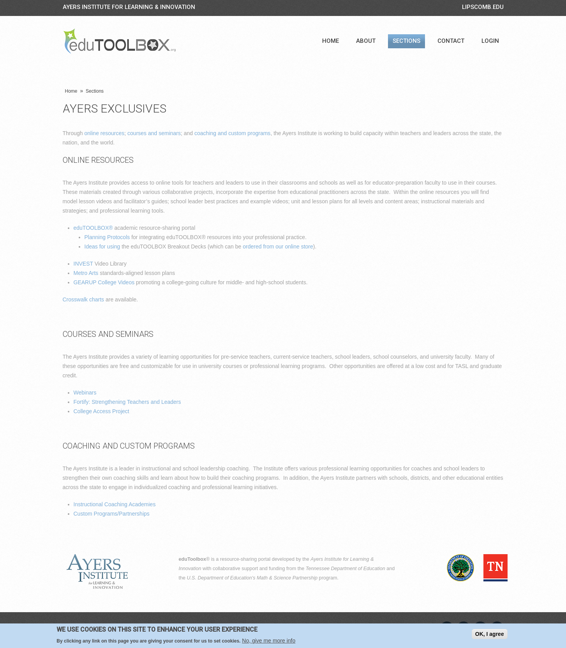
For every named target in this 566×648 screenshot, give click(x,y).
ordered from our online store (278, 246)
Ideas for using (102, 246)
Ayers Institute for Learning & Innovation (129, 7)
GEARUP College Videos (104, 282)
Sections (406, 40)
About (366, 40)
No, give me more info (268, 641)
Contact (450, 40)
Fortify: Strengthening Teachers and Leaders (127, 402)
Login (490, 40)
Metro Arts (86, 273)
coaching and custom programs (232, 133)
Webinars (85, 392)
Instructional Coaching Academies (115, 504)
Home (330, 40)
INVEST (83, 264)
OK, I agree (489, 634)
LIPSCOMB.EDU (483, 7)
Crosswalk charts (83, 299)
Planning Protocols (107, 237)
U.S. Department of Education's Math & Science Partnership (252, 578)
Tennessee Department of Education (345, 568)
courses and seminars (154, 133)
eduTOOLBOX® (93, 228)
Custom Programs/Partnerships (112, 514)
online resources (105, 133)
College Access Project (101, 411)
